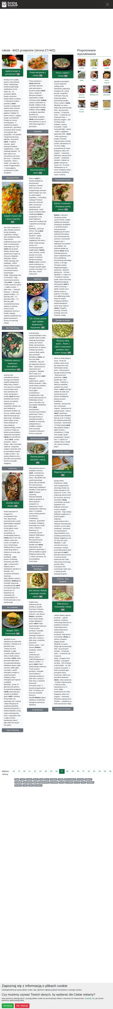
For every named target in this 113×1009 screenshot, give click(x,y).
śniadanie (53, 779)
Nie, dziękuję (22, 1006)
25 (51, 771)
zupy (41, 779)
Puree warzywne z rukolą (40, 74)
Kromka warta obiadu (12, 519)
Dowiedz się (89, 998)
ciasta (22, 779)
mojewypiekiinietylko (60, 192)
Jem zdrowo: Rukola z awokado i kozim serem (40, 601)
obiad (17, 779)
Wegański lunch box (60, 488)
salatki (60, 779)
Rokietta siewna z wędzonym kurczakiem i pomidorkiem (12, 386)
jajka (35, 782)
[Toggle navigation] (107, 4)
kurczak (76, 782)
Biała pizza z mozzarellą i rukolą (52, 621)
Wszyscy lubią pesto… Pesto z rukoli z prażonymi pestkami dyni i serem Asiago (53, 352)
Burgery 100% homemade (20, 650)
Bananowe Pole (12, 178)
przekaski (18, 782)
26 (56, 771)
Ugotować (33, 280)
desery (36, 779)
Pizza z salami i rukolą (60, 87)
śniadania (90, 782)
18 (13, 771)
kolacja (61, 782)
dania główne (27, 782)
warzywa (80, 779)
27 (62, 771)
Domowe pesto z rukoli (32, 172)
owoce (83, 782)
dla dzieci (18, 785)
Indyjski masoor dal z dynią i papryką (20, 224)
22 (35, 771)
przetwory (38, 785)
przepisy (29, 779)
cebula (31, 785)
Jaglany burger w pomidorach (12, 72)
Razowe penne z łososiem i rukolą (40, 461)
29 (73, 771)
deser (46, 779)
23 (40, 771)
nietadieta (40, 132)
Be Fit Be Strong (20, 333)
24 (46, 771)
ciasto (25, 785)
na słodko (69, 782)
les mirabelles (12, 623)
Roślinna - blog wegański (60, 595)
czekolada (54, 782)
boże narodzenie (70, 779)
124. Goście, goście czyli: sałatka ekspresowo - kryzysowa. (40, 331)
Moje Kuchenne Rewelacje (40, 569)
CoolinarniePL (40, 718)
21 (29, 771)
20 (24, 771)
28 (67, 771)
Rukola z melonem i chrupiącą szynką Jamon (53, 220)
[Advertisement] (56, 28)
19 (19, 771)
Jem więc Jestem (53, 457)
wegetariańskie (44, 782)
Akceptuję (7, 1006)
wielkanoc (88, 779)
